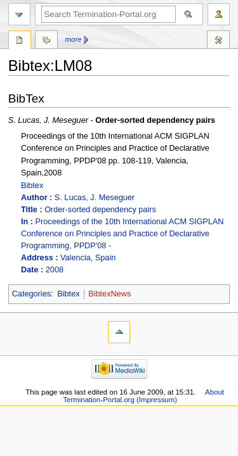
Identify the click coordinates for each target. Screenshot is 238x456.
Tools (218, 41)
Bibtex (125, 228)
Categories (31, 293)
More (73, 39)
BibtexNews (109, 293)
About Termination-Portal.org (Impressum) (143, 395)
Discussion (46, 41)
